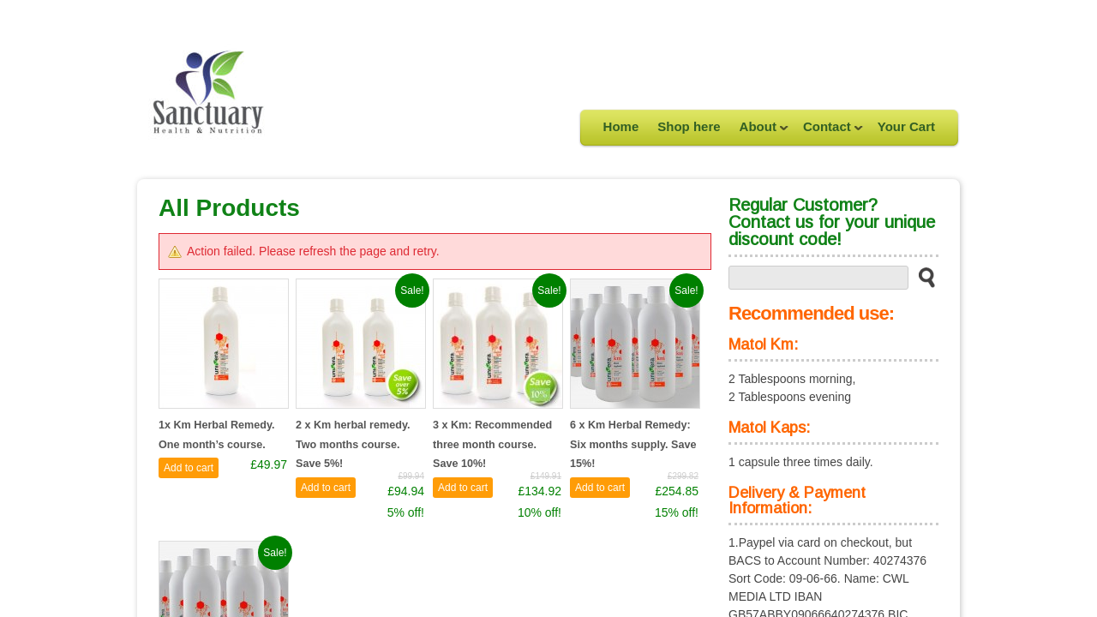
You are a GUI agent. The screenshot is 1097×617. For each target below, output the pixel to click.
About (759, 132)
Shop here (688, 126)
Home (621, 126)
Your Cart (906, 126)
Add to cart (188, 468)
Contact (828, 132)
